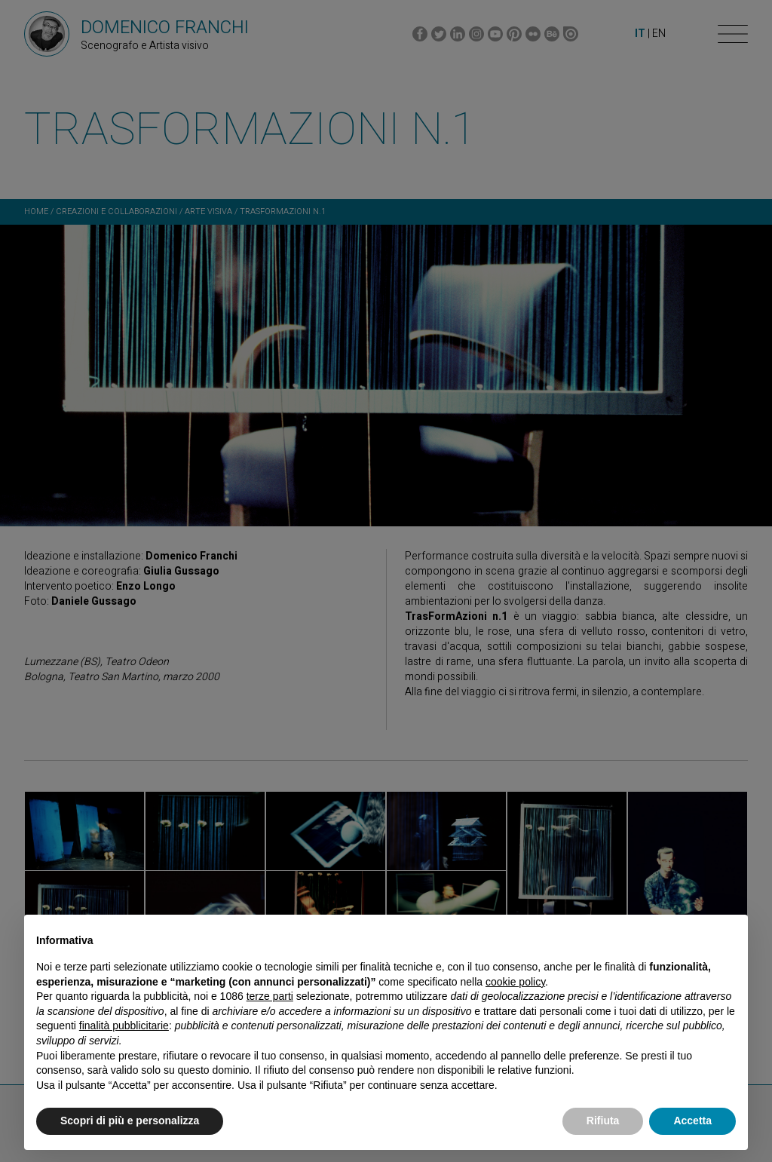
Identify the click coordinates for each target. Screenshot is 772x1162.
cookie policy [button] (515, 982)
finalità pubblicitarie (124, 1025)
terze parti (270, 996)
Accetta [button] (692, 1120)
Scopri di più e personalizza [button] (129, 1120)
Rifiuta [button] (603, 1120)
